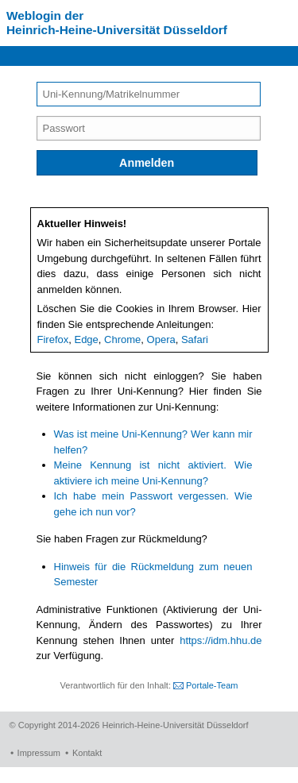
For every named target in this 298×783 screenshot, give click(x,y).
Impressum (38, 753)
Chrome (122, 339)
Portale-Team (212, 685)
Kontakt (87, 753)
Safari (194, 339)
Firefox (53, 339)
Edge (86, 339)
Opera (161, 339)
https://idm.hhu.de (220, 640)
